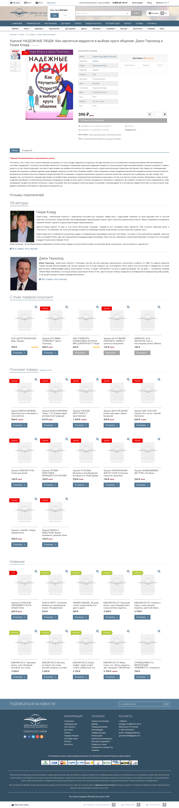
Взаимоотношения (105, 139)
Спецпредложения (99, 727)
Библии (15, 29)
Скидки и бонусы (93, 24)
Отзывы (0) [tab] (27, 150)
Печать (129, 126)
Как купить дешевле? (101, 741)
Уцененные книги (100, 66)
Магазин (15, 3)
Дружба (117, 139)
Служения (110, 29)
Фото (39, 3)
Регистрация (137, 3)
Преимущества (33, 24)
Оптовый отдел (113, 24)
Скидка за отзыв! (99, 744)
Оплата (78, 24)
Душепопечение (90, 139)
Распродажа (97, 736)
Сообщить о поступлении (92, 120)
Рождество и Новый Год (102, 747)
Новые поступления (100, 721)
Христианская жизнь (47, 34)
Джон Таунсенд (109, 57)
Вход (149, 3)
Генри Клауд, (98, 57)
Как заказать (50, 24)
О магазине (17, 24)
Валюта (161, 3)
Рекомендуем (97, 730)
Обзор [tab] (15, 150)
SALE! (162, 29)
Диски (83, 29)
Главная (13, 34)
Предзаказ (80, 353)
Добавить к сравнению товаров (93, 130)
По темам (31, 34)
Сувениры (39, 29)
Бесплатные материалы (102, 739)
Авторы (123, 29)
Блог (27, 3)
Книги (26, 29)
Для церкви (70, 29)
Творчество (54, 29)
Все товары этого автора (24, 249)
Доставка (65, 24)
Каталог (127, 24)
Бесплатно (138, 29)
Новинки (151, 29)
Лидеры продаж (99, 733)
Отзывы (139, 24)
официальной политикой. (105, 785)
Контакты (151, 24)
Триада (95, 61)
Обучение (96, 29)
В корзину (19, 353)
